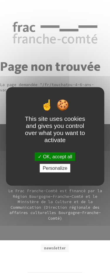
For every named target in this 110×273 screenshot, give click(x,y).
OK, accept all (55, 156)
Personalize (55, 168)
